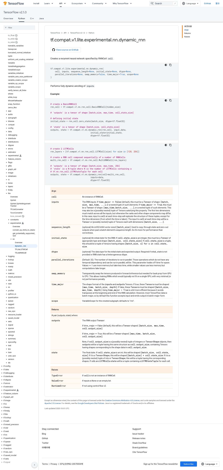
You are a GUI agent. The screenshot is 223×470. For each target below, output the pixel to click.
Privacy (54, 464)
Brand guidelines (140, 447)
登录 (218, 3)
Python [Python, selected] (21, 18)
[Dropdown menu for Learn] (53, 3)
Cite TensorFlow (139, 452)
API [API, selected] (60, 3)
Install (36, 3)
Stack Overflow (139, 443)
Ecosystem (77, 3)
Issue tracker (138, 434)
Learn (47, 3)
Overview (8, 18)
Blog (44, 434)
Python (91, 33)
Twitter (45, 443)
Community (97, 3)
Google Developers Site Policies (91, 403)
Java (41, 18)
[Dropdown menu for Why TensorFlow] (131, 3)
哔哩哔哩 (46, 447)
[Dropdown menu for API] (65, 3)
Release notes (138, 438)
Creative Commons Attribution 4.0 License (122, 400)
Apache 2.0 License (53, 403)
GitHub (207, 3)
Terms (45, 464)
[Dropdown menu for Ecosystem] (86, 3)
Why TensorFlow (120, 3)
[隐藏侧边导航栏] (34, 465)
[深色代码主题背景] (166, 65)
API (65, 33)
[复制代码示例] (170, 65)
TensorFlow (55, 33)
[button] (18, 111)
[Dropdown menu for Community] (106, 3)
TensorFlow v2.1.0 (15, 12)
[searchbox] (19, 27)
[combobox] (163, 3)
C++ (32, 18)
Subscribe (188, 464)
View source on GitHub (65, 49)
